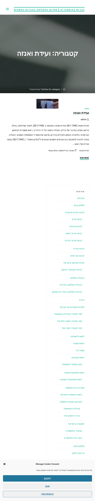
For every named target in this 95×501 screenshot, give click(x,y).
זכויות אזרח (78, 248)
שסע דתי (80, 350)
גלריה (81, 300)
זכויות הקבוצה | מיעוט (71, 269)
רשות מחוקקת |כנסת (74, 372)
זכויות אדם (77, 219)
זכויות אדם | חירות (73, 240)
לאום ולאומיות (77, 336)
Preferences (47, 494)
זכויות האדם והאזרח (74, 212)
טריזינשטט (62, 150)
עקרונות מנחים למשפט (71, 401)
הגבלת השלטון (77, 278)
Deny (47, 486)
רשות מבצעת (78, 357)
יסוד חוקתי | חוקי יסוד (72, 328)
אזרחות (80, 198)
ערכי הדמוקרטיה (72, 415)
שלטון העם (79, 205)
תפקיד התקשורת (74, 431)
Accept (47, 478)
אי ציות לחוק (78, 453)
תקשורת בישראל (76, 424)
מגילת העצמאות (72, 408)
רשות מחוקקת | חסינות (71, 379)
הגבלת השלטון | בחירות (71, 284)
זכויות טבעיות (75, 226)
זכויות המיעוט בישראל (73, 262)
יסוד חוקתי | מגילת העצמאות (68, 314)
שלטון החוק (78, 446)
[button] (4, 464)
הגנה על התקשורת (73, 438)
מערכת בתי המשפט (74, 387)
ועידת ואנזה (81, 113)
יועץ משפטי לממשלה (72, 364)
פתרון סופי (51, 150)
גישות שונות (78, 343)
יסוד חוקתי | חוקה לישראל (69, 321)
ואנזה (70, 150)
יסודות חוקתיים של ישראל (72, 307)
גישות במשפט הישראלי (71, 394)
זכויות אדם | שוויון (74, 233)
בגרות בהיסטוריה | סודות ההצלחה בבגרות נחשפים (49, 9)
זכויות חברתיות (77, 255)
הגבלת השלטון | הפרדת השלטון (67, 292)
